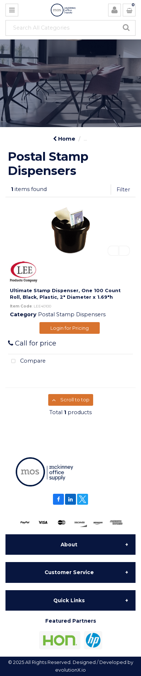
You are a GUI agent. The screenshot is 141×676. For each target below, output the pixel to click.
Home (64, 138)
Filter (123, 189)
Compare (27, 361)
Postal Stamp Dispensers (72, 314)
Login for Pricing (69, 328)
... (85, 138)
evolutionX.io (70, 670)
